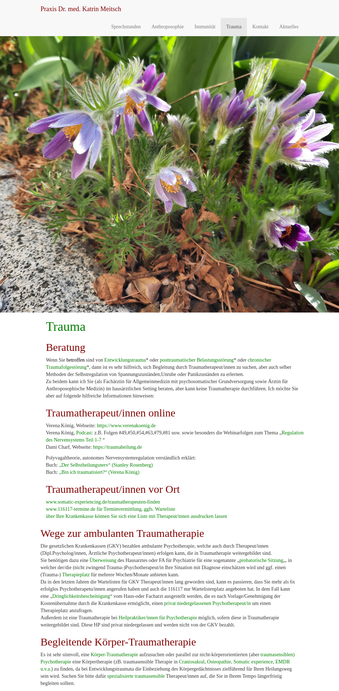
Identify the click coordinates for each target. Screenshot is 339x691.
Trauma (234, 26)
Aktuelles (289, 26)
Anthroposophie (168, 26)
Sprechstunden (125, 26)
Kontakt (260, 26)
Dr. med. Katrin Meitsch (80, 9)
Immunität (205, 26)
